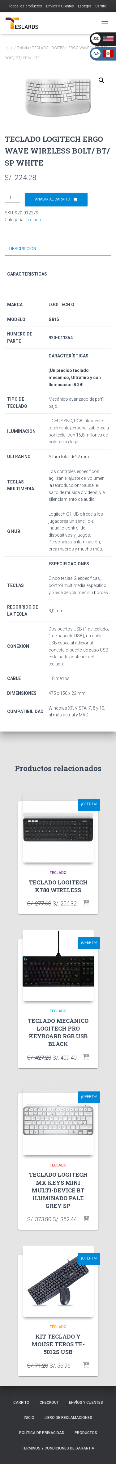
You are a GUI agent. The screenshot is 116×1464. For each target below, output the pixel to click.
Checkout (49, 1402)
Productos (86, 1433)
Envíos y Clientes (60, 6)
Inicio (9, 48)
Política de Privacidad (41, 1433)
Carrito (100, 6)
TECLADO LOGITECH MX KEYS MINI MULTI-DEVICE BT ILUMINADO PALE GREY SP (58, 1190)
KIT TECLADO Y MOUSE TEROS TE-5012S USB (58, 1344)
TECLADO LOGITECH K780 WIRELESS (58, 886)
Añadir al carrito (52, 199)
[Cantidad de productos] (12, 198)
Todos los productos (25, 6)
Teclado (23, 48)
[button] (101, 80)
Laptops (84, 6)
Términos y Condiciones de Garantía (58, 1448)
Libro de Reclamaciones (68, 1417)
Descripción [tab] (22, 248)
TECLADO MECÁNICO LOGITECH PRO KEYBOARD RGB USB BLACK (58, 1032)
